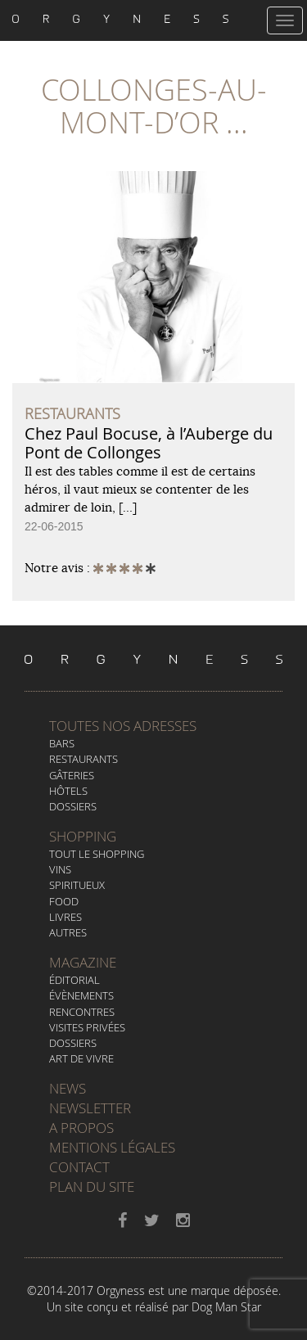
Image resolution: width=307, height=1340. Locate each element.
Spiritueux (77, 885)
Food (64, 901)
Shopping (82, 836)
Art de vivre (81, 1058)
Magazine (82, 962)
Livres (65, 916)
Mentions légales (112, 1147)
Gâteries (71, 775)
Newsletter (90, 1108)
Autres (68, 932)
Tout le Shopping (96, 853)
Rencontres (82, 1011)
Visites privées (87, 1027)
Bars (61, 743)
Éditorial (74, 979)
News (67, 1088)
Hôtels (68, 790)
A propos (81, 1127)
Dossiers (73, 806)
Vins (60, 869)
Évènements (81, 995)
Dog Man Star (226, 1307)
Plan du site (91, 1186)
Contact (79, 1166)
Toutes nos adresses (122, 725)
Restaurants (83, 758)
